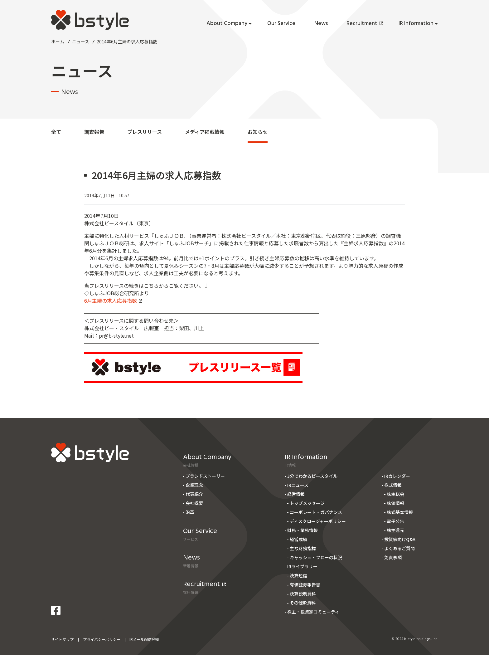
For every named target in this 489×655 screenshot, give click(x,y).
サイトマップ (62, 639)
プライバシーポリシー (101, 639)
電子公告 (395, 521)
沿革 (190, 512)
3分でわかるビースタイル (312, 476)
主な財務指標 (303, 548)
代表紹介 (194, 494)
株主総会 (395, 494)
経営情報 (296, 494)
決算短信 (298, 575)
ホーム (57, 41)
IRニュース (297, 485)
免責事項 (393, 557)
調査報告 (94, 131)
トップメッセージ (307, 503)
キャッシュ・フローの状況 (316, 557)
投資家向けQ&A (399, 539)
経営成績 (298, 539)
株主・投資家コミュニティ (313, 612)
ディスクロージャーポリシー (318, 521)
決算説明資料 (303, 593)
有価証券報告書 (305, 584)
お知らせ (258, 131)
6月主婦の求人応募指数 (113, 300)
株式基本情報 (400, 512)
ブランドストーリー (205, 476)
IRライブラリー (302, 566)
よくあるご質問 (399, 548)
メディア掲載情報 (205, 131)
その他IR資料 (303, 602)
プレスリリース (144, 131)
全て (56, 131)
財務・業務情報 (302, 530)
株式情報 (393, 485)
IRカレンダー (397, 476)
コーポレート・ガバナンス (316, 512)
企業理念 (194, 485)
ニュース (80, 41)
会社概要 (194, 503)
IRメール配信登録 (144, 639)
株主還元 (395, 530)
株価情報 (395, 503)
